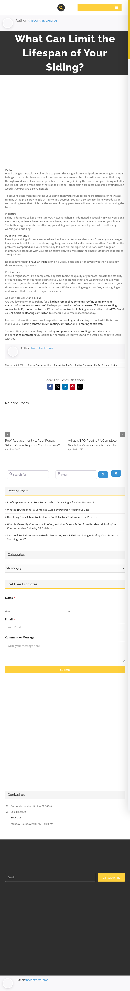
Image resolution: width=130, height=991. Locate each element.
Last (69, 611)
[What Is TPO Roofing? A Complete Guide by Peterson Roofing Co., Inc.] (96, 410)
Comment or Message (19, 637)
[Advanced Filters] (116, 473)
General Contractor (36, 365)
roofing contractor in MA (68, 309)
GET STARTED (111, 878)
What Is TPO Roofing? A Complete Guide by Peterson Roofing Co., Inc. (48, 509)
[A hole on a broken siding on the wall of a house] (65, 125)
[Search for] (28, 474)
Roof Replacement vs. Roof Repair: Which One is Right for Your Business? (50, 502)
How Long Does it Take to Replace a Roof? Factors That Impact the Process (51, 517)
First (7, 611)
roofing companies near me (63, 331)
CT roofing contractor (31, 323)
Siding (114, 365)
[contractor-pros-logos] (23, 5)
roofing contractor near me (29, 305)
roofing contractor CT (37, 309)
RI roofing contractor (90, 323)
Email (10, 619)
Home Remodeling (56, 365)
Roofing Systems (102, 365)
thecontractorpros (42, 20)
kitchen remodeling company (67, 301)
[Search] (103, 474)
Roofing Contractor (84, 365)
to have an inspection (40, 261)
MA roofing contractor (58, 323)
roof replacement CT (84, 305)
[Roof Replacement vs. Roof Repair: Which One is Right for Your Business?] (33, 410)
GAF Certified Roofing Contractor (28, 313)
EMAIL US (16, 817)
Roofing (70, 365)
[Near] (76, 474)
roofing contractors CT (26, 334)
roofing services (73, 320)
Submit (65, 670)
